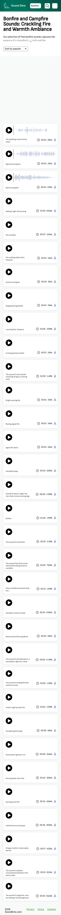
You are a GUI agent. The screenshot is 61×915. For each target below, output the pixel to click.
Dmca (41, 909)
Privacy (30, 909)
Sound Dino (18, 5)
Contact (51, 909)
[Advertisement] (30, 88)
